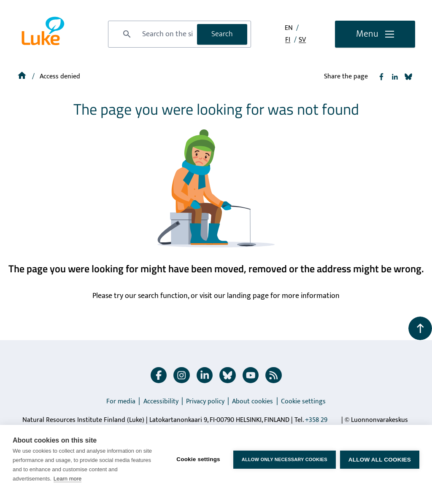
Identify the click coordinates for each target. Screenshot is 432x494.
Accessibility (160, 401)
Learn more (67, 478)
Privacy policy (205, 401)
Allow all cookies (379, 459)
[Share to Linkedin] (395, 77)
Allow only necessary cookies (284, 459)
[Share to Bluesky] (408, 77)
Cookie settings (303, 401)
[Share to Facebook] (381, 77)
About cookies (252, 401)
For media (120, 401)
